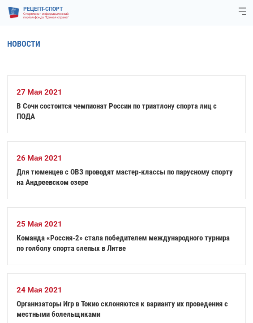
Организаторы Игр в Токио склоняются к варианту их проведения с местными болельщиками (122, 309)
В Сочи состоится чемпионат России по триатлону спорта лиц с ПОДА (117, 111)
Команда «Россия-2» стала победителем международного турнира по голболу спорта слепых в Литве (123, 243)
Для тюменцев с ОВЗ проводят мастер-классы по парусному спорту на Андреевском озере (125, 177)
